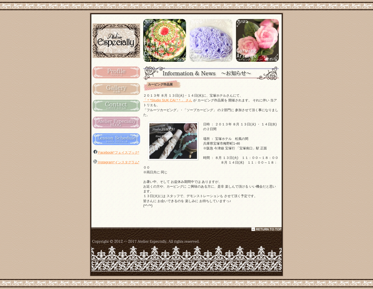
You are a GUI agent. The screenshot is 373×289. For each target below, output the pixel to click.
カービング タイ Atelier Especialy (116, 40)
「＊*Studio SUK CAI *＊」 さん (167, 100)
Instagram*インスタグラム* (116, 162)
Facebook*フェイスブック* (116, 152)
